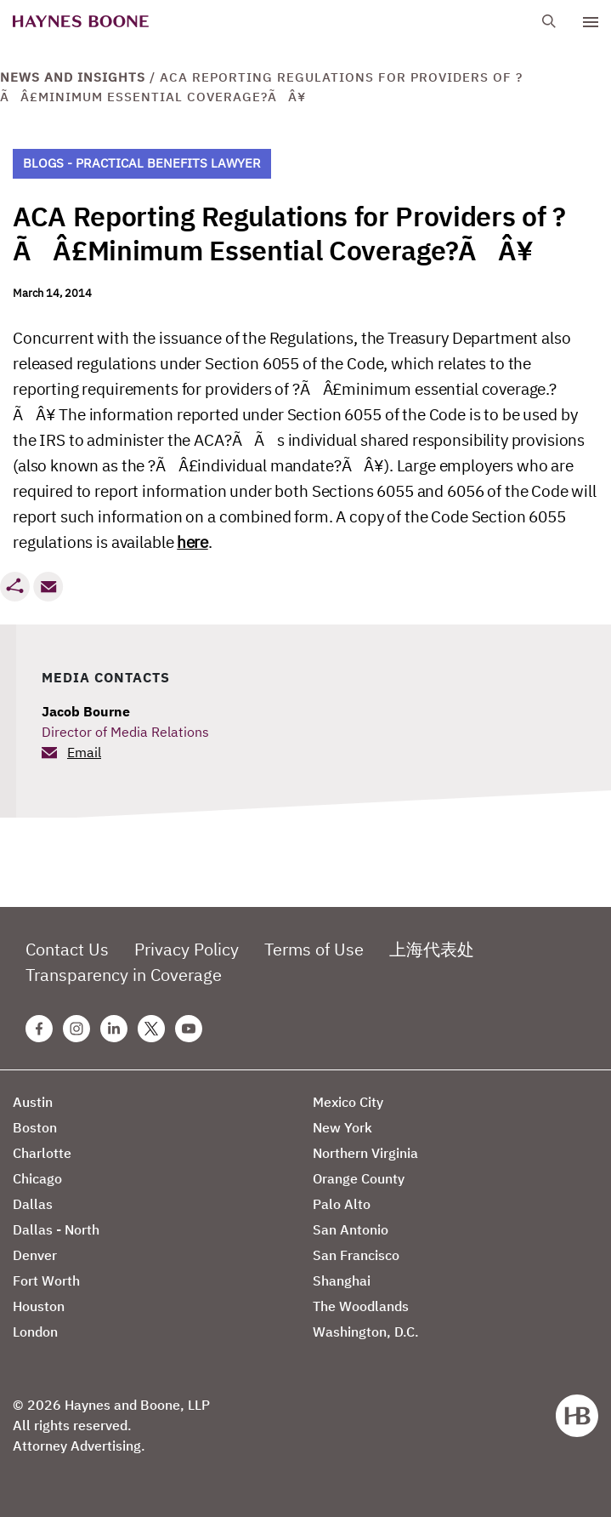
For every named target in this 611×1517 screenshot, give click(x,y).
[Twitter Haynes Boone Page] (151, 1028)
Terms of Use (314, 949)
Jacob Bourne (86, 711)
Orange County (359, 1178)
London (35, 1331)
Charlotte (42, 1152)
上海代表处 (431, 949)
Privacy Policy (186, 949)
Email (84, 752)
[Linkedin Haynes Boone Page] (113, 1028)
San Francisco (356, 1254)
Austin (33, 1101)
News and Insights (72, 77)
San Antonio (350, 1229)
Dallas (33, 1203)
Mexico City (348, 1101)
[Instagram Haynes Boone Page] (76, 1028)
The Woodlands (361, 1306)
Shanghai (342, 1280)
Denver (35, 1254)
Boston (35, 1127)
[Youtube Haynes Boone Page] (188, 1028)
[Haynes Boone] (81, 21)
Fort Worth (46, 1280)
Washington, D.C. (366, 1331)
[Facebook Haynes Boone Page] (39, 1028)
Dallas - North (56, 1229)
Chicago (37, 1178)
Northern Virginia (365, 1152)
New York (342, 1127)
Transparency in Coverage (123, 974)
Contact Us (67, 949)
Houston (39, 1306)
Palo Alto (342, 1203)
